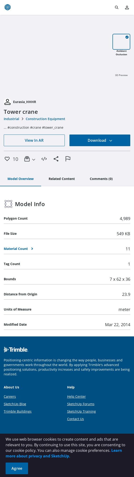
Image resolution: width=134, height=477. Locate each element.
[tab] (20, 179)
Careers (10, 396)
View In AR (34, 140)
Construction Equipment (45, 119)
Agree (16, 468)
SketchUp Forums (80, 404)
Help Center (76, 396)
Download (100, 140)
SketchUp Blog (15, 404)
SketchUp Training (81, 411)
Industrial (11, 119)
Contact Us (75, 419)
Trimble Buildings (18, 411)
